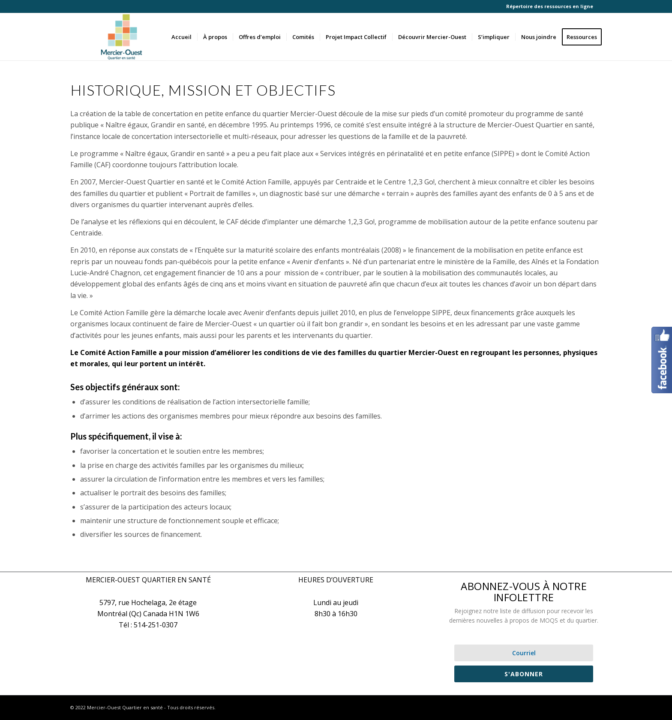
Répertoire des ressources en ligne (549, 6)
